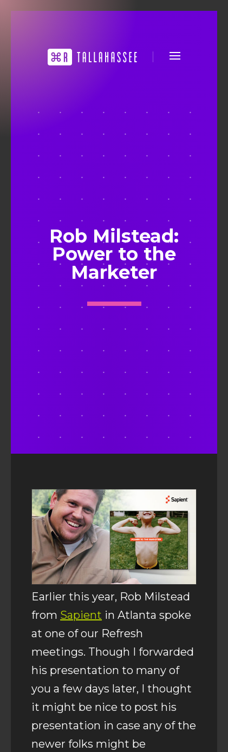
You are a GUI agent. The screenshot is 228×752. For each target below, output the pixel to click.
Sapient (81, 615)
